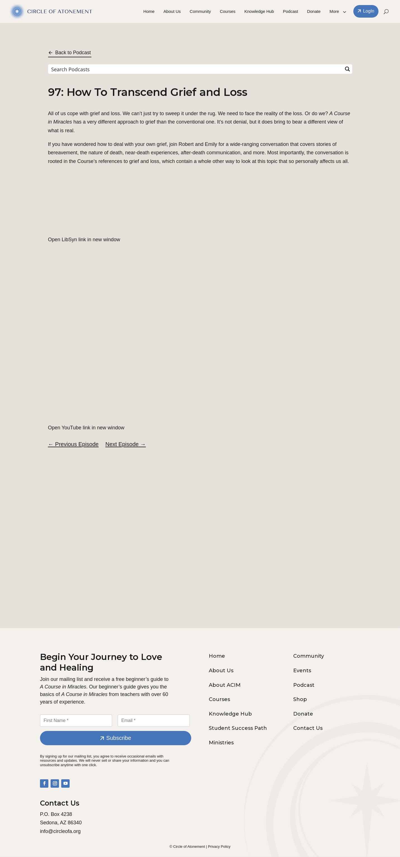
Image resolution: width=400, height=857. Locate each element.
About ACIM (225, 685)
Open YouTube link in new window (86, 427)
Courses (227, 12)
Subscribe (118, 738)
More (334, 12)
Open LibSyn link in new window (84, 240)
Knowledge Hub (259, 12)
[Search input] (195, 69)
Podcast (290, 12)
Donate (313, 12)
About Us (172, 12)
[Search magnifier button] (347, 69)
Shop (300, 700)
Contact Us (308, 729)
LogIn (368, 11)
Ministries (221, 743)
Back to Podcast (73, 52)
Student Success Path (238, 729)
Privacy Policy (219, 847)
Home (149, 12)
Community (200, 12)
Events (302, 671)
